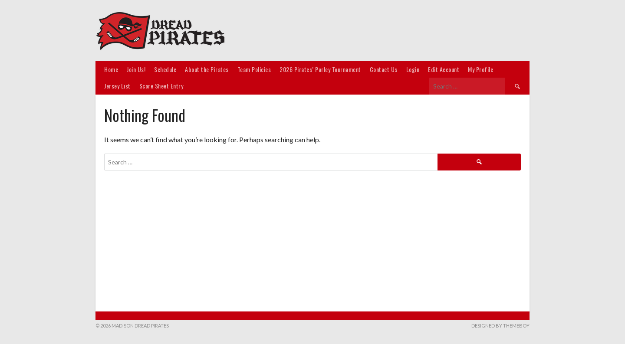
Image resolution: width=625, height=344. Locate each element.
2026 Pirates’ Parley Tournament (320, 69)
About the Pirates (207, 69)
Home (111, 69)
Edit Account (443, 69)
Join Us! (136, 69)
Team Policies (254, 69)
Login (413, 69)
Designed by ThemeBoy (500, 325)
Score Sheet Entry (161, 85)
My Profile (480, 69)
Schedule (165, 69)
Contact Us (384, 69)
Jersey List (117, 85)
